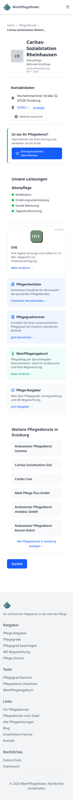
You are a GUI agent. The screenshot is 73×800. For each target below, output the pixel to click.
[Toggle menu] (67, 7)
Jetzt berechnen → (23, 337)
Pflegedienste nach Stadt (21, 716)
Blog (6, 728)
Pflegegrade (12, 639)
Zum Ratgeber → (22, 406)
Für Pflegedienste (16, 709)
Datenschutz (12, 760)
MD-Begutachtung (16, 652)
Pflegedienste (27, 25)
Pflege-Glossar (13, 658)
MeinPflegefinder (25, 7)
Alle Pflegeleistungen (18, 722)
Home (11, 25)
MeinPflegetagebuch (18, 690)
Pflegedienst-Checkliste (20, 684)
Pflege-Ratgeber (15, 633)
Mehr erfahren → (22, 374)
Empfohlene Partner (18, 734)
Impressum (11, 766)
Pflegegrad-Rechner (17, 677)
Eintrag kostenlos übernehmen (29, 153)
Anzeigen (39, 107)
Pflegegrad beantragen (20, 645)
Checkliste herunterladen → (29, 301)
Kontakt (9, 740)
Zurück (17, 564)
